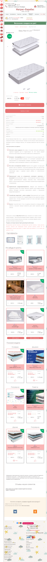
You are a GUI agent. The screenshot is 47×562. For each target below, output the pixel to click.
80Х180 (32, 274)
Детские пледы (7, 554)
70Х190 (32, 332)
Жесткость (9, 371)
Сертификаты (13, 14)
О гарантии (15, 92)
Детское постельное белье (9, 544)
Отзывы (26, 92)
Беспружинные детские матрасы (13, 224)
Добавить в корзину (25, 105)
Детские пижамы (7, 547)
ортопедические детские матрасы (29, 224)
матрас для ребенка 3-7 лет (33, 228)
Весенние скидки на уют (25, 23)
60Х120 (9, 98)
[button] (12, 266)
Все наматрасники (34, 338)
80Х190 (12, 274)
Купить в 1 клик (25, 111)
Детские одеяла (7, 552)
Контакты (37, 14)
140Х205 (13, 332)
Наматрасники (7, 549)
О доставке (21, 92)
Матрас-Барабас (8, 527)
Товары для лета (7, 559)
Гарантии (19, 14)
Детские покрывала (8, 556)
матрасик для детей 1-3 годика (19, 228)
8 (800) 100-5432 (11, 5)
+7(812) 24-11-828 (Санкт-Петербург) (16, 6)
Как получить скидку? (28, 523)
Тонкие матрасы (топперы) (10, 542)
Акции (7, 14)
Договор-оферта (8, 528)
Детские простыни (8, 546)
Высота (19, 371)
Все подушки (15, 338)
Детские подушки (8, 551)
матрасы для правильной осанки (19, 226)
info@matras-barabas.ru (34, 530)
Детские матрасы (8, 541)
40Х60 (32, 303)
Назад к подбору (33, 92)
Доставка (25, 14)
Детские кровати (7, 557)
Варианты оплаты (31, 14)
